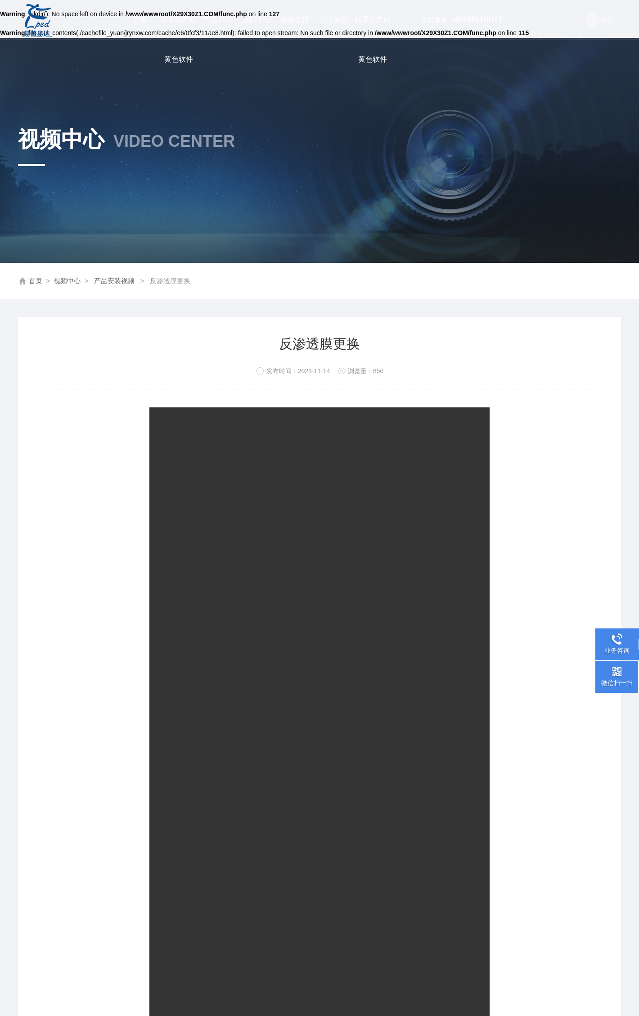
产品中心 (217, 19)
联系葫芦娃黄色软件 (373, 28)
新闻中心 (256, 19)
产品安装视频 (114, 280)
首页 (140, 19)
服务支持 (294, 19)
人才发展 (334, 19)
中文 (610, 19)
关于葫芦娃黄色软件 (179, 28)
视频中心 (67, 280)
